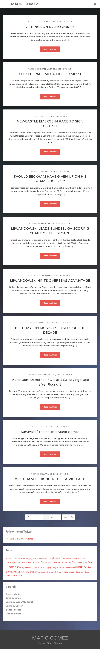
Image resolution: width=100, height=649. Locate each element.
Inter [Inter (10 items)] (42, 567)
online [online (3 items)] (48, 572)
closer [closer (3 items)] (18, 562)
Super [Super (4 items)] (87, 572)
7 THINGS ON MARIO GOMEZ (50, 27)
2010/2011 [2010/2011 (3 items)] (9, 559)
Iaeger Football (13, 609)
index (69, 22)
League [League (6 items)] (55, 568)
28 (66, 517)
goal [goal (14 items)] (84, 562)
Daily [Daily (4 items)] (23, 562)
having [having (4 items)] (21, 568)
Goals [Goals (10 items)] (90, 562)
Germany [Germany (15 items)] (77, 562)
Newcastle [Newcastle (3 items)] (41, 572)
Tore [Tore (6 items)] (13, 575)
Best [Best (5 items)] (84, 559)
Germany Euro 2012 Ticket (19, 602)
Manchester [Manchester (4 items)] (70, 568)
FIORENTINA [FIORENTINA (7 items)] (51, 562)
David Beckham (13, 598)
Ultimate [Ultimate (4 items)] (19, 575)
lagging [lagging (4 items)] (48, 568)
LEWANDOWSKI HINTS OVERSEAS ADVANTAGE (50, 281)
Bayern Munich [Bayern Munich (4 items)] (70, 559)
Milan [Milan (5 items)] (16, 572)
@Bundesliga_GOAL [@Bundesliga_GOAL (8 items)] (29, 558)
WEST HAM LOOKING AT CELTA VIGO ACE (50, 479)
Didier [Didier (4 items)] (27, 562)
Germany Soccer (14, 606)
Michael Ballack (13, 613)
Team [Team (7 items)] (7, 575)
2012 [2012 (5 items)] (16, 559)
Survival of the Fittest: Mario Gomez (50, 432)
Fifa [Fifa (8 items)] (42, 562)
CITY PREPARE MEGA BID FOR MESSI (50, 74)
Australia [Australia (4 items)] (42, 559)
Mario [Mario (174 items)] (80, 567)
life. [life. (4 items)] (60, 568)
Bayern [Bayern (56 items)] (58, 558)
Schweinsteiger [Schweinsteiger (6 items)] (62, 572)
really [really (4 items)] (53, 572)
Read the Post (51, 50)
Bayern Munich (13, 594)
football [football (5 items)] (61, 562)
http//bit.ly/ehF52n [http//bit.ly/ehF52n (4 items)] (32, 568)
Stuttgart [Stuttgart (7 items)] (80, 572)
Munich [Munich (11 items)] (23, 572)
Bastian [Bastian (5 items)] (49, 559)
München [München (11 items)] (32, 572)
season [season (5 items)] (72, 572)
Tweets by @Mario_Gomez (19, 538)
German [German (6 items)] (67, 562)
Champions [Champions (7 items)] (10, 562)
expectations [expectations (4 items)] (35, 562)
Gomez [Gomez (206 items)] (12, 567)
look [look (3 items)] (63, 568)
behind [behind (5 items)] (79, 559)
